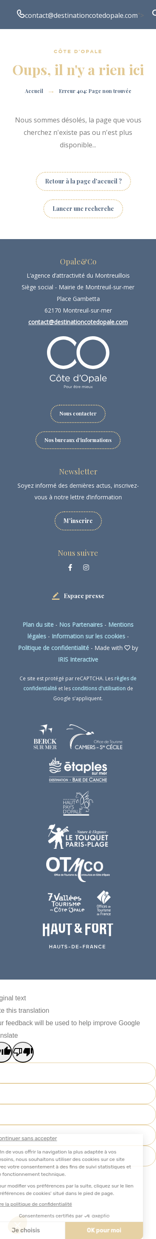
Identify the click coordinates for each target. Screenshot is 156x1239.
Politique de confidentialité (53, 648)
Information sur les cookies (88, 636)
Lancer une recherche (83, 209)
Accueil (34, 91)
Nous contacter (78, 413)
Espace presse (84, 596)
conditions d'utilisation (99, 688)
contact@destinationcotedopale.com (81, 15)
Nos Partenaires (81, 624)
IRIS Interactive (78, 659)
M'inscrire (78, 521)
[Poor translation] (23, 1052)
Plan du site (38, 624)
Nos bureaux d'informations (78, 440)
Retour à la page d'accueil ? (83, 181)
